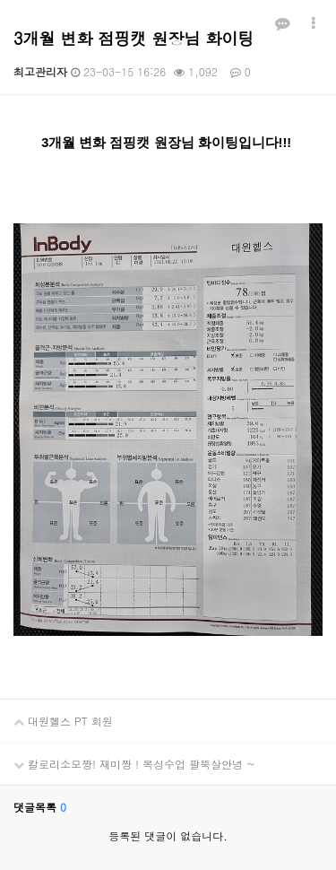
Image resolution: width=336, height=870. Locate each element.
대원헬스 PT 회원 (56, 714)
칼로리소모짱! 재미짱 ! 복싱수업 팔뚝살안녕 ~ (127, 757)
